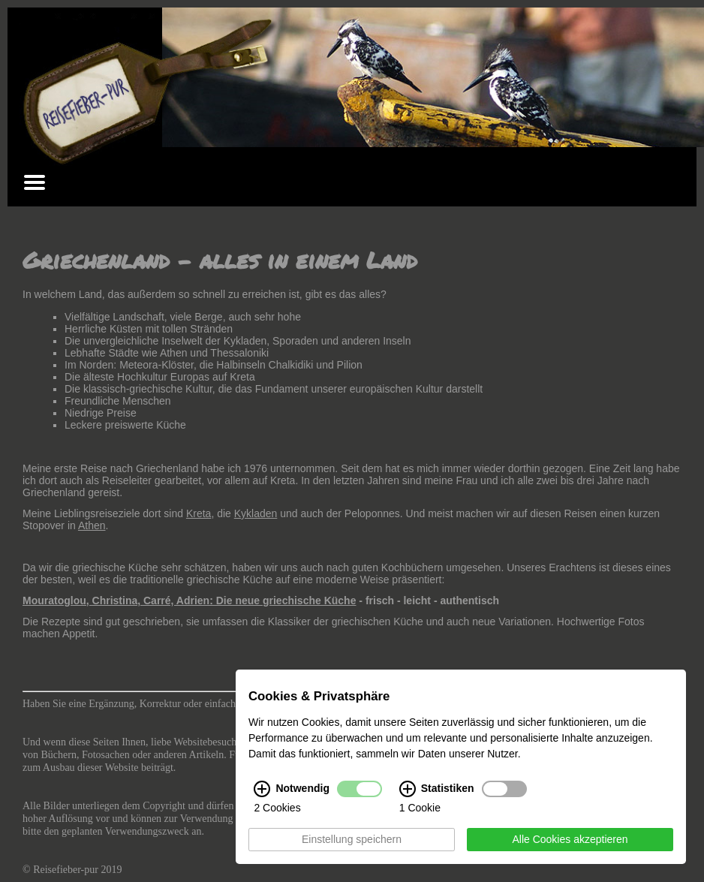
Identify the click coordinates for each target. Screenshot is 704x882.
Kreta (198, 513)
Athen (92, 525)
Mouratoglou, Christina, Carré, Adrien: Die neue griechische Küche (189, 601)
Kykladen (256, 513)
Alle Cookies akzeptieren (569, 840)
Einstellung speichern (352, 840)
